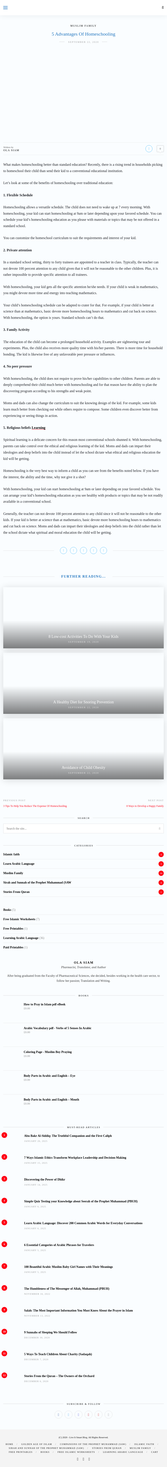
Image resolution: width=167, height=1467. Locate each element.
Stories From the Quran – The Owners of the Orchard (59, 1376)
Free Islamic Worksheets (76, 1452)
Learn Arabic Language (18, 863)
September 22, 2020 (83, 42)
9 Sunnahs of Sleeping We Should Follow (50, 1332)
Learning (38, 428)
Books (45, 1452)
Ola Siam (11, 150)
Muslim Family (83, 25)
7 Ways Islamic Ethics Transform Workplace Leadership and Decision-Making (75, 1157)
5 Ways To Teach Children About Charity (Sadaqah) (58, 1354)
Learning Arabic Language (123, 1452)
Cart (154, 1452)
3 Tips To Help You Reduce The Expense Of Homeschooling (35, 806)
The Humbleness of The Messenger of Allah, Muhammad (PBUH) (66, 1288)
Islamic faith (11, 854)
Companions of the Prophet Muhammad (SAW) (93, 1444)
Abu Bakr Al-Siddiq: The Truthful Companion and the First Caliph (68, 1135)
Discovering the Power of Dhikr (44, 1179)
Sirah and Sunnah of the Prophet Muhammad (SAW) (46, 1448)
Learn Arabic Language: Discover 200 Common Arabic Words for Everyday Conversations (83, 1223)
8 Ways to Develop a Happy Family (145, 806)
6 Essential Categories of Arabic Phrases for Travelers (59, 1245)
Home (9, 1444)
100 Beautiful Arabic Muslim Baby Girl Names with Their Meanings (68, 1267)
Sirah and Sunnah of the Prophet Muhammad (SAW (37, 882)
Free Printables (21, 1452)
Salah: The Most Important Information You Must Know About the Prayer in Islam (78, 1310)
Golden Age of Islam (36, 1444)
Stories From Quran (16, 892)
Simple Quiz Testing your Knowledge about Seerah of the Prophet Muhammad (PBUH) (81, 1201)
